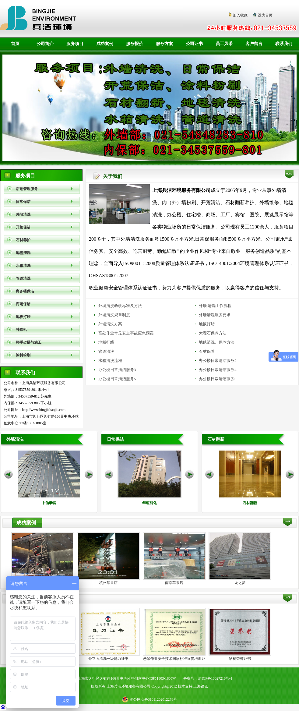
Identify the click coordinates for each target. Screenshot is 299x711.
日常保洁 (23, 202)
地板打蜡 (23, 317)
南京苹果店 (174, 583)
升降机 (21, 329)
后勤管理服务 (27, 189)
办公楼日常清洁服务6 (218, 379)
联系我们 (283, 43)
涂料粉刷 (23, 355)
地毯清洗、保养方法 (216, 342)
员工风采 (224, 43)
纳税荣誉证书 (240, 658)
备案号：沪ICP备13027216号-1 (207, 678)
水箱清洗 (23, 266)
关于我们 (112, 176)
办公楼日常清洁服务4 (218, 369)
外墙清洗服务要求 (214, 315)
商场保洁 (23, 304)
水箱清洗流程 (110, 360)
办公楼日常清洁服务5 (117, 379)
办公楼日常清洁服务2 (218, 360)
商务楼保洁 (25, 291)
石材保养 (207, 351)
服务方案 (164, 43)
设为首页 (265, 15)
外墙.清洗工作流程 (215, 305)
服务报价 (134, 43)
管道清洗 (23, 278)
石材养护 (23, 240)
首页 (15, 43)
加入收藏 (240, 15)
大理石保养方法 (213, 333)
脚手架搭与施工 (28, 342)
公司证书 (194, 43)
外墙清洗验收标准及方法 (120, 305)
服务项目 (74, 43)
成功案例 (104, 43)
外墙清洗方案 (110, 324)
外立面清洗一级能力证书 (108, 658)
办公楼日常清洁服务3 (117, 369)
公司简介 (45, 43)
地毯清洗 (23, 253)
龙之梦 (239, 583)
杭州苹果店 (108, 583)
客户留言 (253, 43)
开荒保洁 (23, 227)
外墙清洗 (23, 214)
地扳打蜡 (207, 324)
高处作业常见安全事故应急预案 (126, 333)
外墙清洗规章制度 (114, 315)
